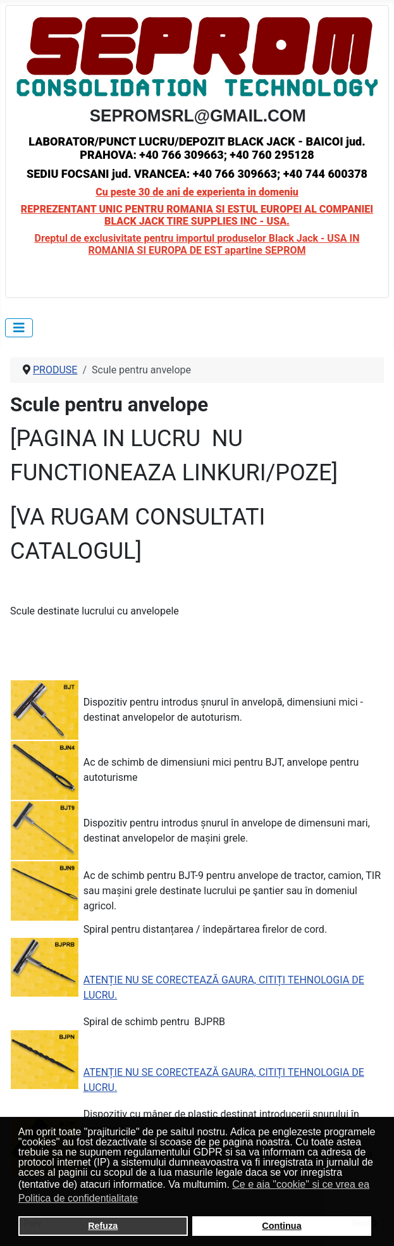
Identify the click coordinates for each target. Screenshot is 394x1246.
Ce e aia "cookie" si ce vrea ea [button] (300, 1184)
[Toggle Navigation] (19, 327)
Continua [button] (281, 1226)
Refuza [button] (103, 1226)
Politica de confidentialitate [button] (78, 1198)
